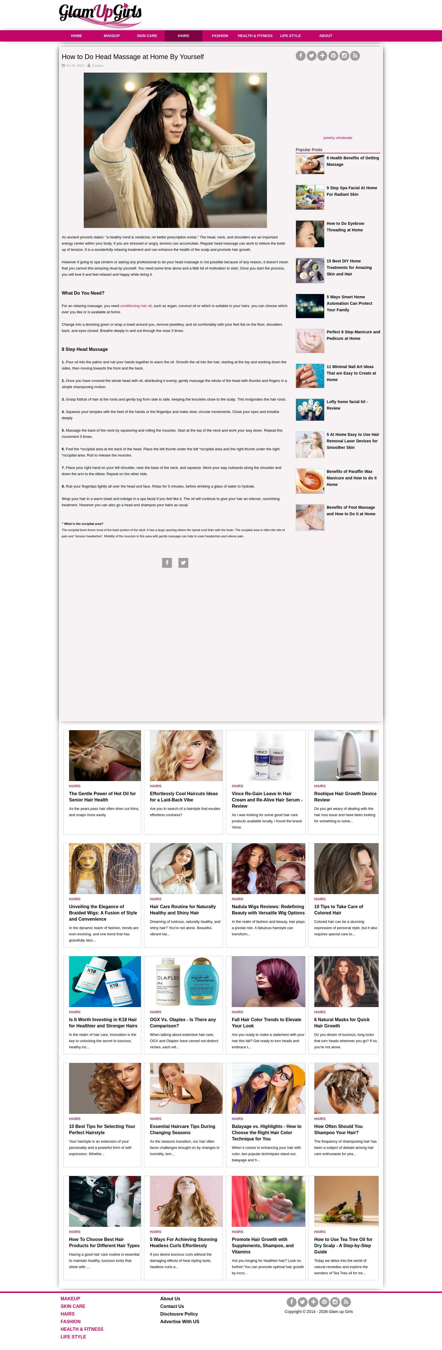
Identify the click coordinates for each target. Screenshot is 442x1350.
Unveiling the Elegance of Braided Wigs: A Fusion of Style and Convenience (103, 912)
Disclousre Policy (179, 1314)
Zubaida (97, 65)
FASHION (220, 36)
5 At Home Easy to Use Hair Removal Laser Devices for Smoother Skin (353, 441)
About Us (170, 1298)
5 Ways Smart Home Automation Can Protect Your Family (349, 303)
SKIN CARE (147, 36)
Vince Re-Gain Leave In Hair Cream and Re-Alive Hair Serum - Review (267, 799)
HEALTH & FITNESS (255, 36)
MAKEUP (112, 36)
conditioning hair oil (135, 306)
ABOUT (325, 36)
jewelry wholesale (338, 138)
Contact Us (172, 1306)
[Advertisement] (280, 14)
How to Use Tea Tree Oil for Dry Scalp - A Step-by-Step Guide (343, 1245)
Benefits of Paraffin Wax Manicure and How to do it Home (352, 478)
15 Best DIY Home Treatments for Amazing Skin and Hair (349, 267)
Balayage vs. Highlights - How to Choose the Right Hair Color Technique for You (266, 1132)
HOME (76, 36)
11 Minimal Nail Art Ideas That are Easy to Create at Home (351, 373)
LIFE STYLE (290, 36)
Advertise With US (180, 1321)
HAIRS (183, 36)
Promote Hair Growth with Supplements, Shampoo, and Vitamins (263, 1245)
